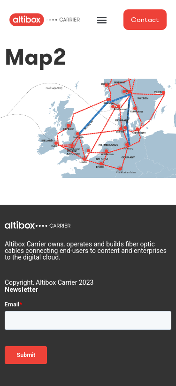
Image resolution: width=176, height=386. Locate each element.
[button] (101, 20)
